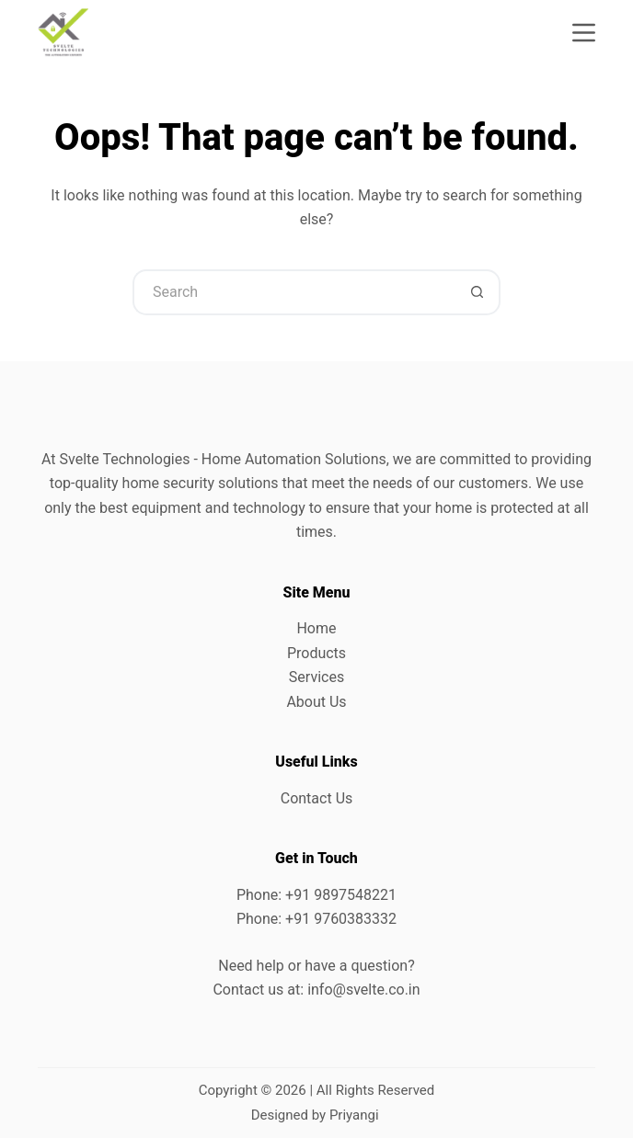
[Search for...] (293, 292)
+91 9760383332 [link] (341, 918)
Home (316, 628)
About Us (316, 702)
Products (316, 653)
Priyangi (354, 1115)
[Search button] (478, 292)
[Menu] (583, 32)
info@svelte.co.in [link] (363, 989)
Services (316, 677)
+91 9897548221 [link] (341, 895)
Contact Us (317, 798)
